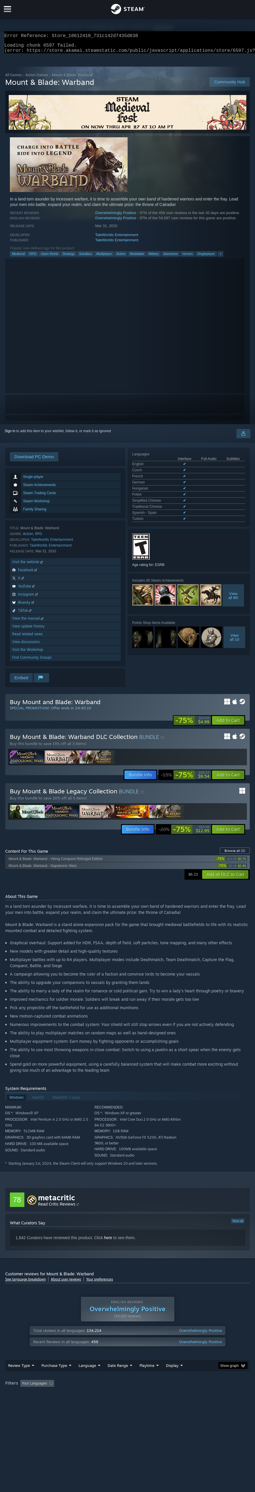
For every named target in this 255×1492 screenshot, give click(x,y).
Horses (187, 257)
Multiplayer (104, 257)
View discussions (26, 645)
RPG (32, 257)
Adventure (170, 257)
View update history (28, 629)
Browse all (235, 854)
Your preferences (99, 1283)
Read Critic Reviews (56, 1207)
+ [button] (220, 257)
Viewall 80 (233, 574)
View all (237, 1224)
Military (154, 257)
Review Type (19, 1377)
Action (120, 257)
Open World (49, 257)
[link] (192, 723)
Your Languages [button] (34, 1395)
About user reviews (66, 1283)
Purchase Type (54, 1377)
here (108, 1241)
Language (87, 1377)
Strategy (69, 257)
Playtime (147, 1377)
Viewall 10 (234, 615)
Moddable (137, 257)
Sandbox (85, 257)
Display (172, 1377)
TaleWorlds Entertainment (116, 238)
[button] (228, 723)
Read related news (27, 637)
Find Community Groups (32, 661)
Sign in (10, 434)
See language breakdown (25, 1283)
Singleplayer (206, 257)
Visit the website (28, 565)
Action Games (37, 78)
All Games (13, 78)
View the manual (28, 622)
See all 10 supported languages (156, 498)
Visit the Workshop (27, 653)
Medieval (18, 257)
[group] (127, 1395)
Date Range (118, 1377)
